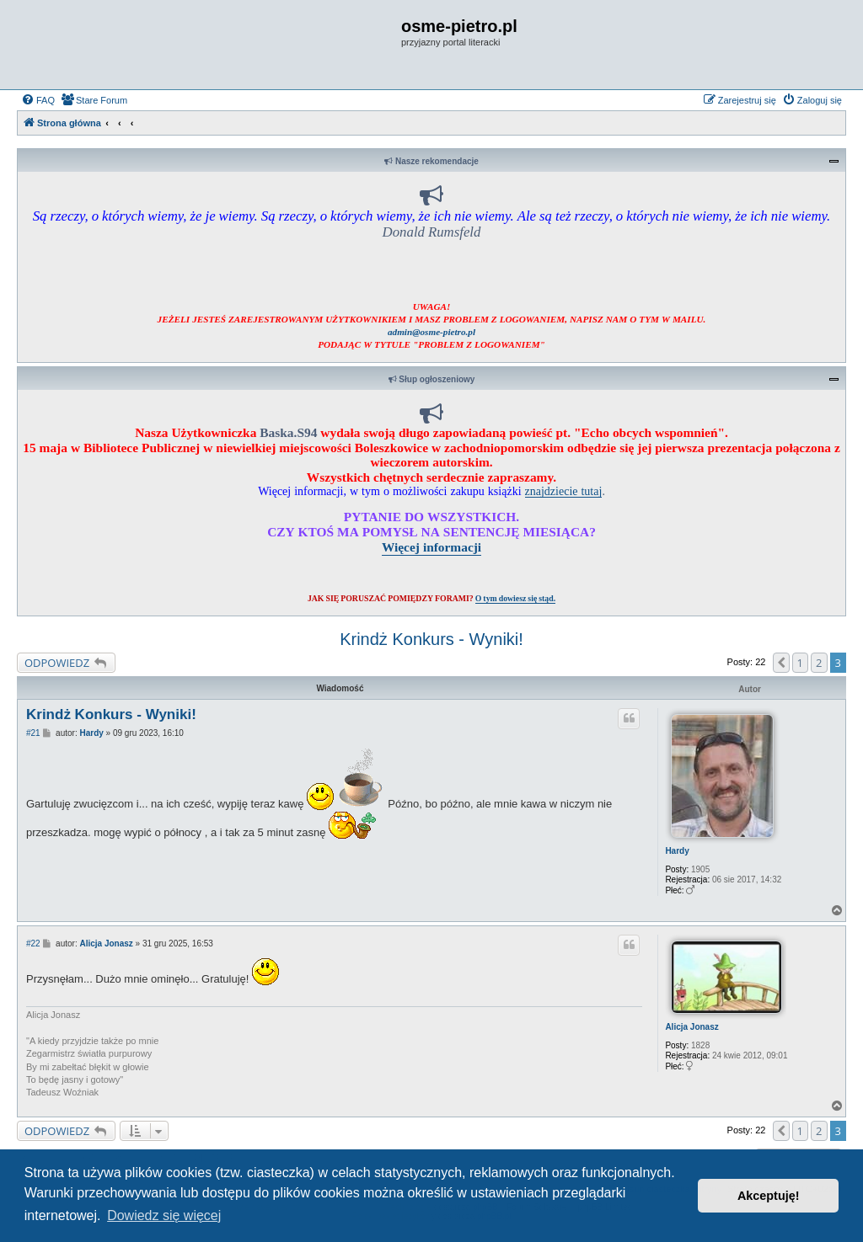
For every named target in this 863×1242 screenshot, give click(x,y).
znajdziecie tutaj (564, 491)
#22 (33, 943)
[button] (781, 663)
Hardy (677, 851)
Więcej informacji (431, 547)
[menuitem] (38, 100)
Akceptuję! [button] (768, 1195)
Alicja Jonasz (691, 1026)
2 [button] (819, 662)
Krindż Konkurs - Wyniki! (431, 639)
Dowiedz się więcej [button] (164, 1215)
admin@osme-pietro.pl (431, 332)
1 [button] (800, 662)
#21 (33, 733)
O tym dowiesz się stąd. (515, 598)
